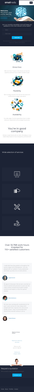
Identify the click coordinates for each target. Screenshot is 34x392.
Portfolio (11, 389)
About (6, 389)
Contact (16, 389)
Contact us (17, 375)
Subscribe (17, 37)
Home (2, 389)
